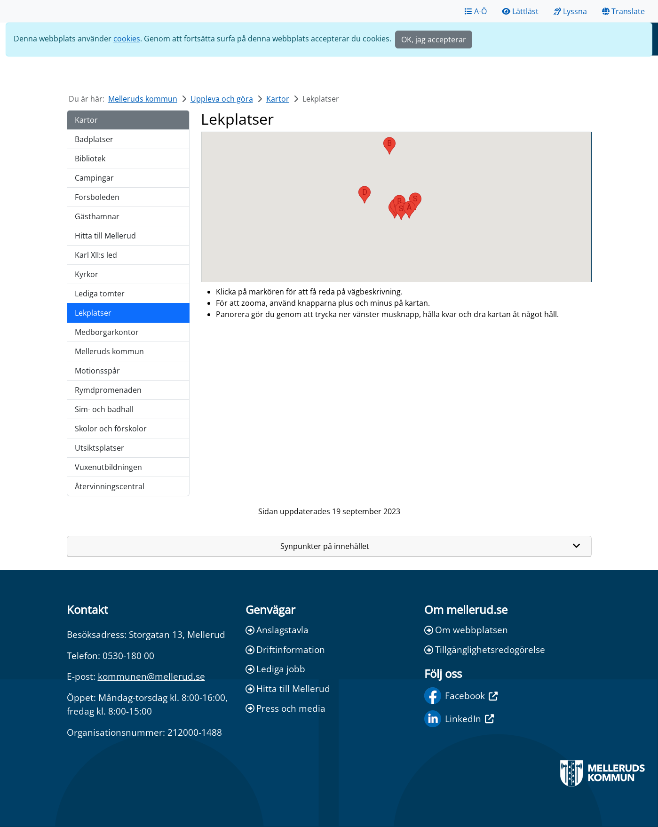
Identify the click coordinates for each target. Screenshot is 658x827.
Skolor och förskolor (111, 428)
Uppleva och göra (221, 99)
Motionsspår (97, 371)
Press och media (285, 708)
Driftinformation (285, 649)
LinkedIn (459, 718)
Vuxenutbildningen (108, 467)
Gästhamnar (97, 216)
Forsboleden (97, 197)
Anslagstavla (277, 629)
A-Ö (476, 11)
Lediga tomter (100, 293)
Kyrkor (86, 274)
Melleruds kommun (142, 99)
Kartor (277, 99)
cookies (126, 38)
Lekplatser (93, 313)
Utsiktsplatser (99, 448)
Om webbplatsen (466, 629)
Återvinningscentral (109, 486)
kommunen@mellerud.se (151, 676)
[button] (389, 146)
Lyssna (570, 11)
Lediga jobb (275, 668)
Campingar (94, 178)
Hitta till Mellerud (105, 236)
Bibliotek (90, 158)
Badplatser (94, 139)
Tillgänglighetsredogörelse (484, 649)
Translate (623, 11)
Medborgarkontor (107, 332)
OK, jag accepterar (433, 39)
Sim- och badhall (104, 409)
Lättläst (520, 11)
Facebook (461, 695)
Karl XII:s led (96, 255)
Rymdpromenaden (108, 390)
